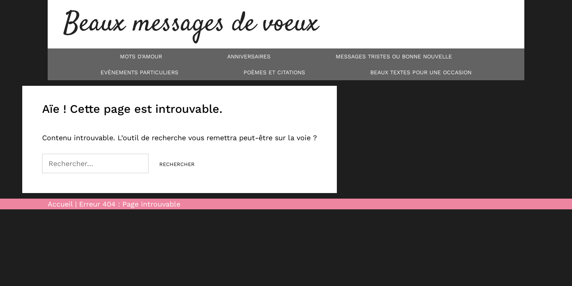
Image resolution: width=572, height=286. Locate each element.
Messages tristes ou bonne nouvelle (394, 56)
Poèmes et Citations (274, 72)
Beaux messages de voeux (191, 24)
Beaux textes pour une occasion (421, 72)
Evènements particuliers (139, 72)
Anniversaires (249, 56)
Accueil (60, 204)
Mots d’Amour (141, 56)
